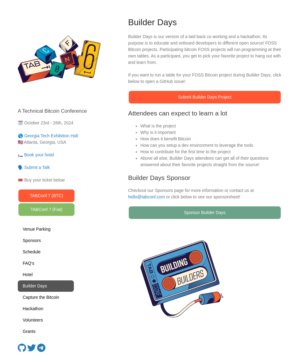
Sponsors (32, 240)
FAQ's (28, 263)
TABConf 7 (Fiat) (47, 209)
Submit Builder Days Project (204, 97)
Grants (29, 331)
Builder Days (35, 285)
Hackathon (33, 308)
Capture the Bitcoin (41, 297)
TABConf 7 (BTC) (46, 195)
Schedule (31, 251)
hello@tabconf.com (146, 196)
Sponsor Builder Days (204, 212)
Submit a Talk (37, 167)
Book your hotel (39, 154)
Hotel (28, 274)
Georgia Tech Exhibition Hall (51, 135)
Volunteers (33, 320)
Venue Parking (37, 229)
